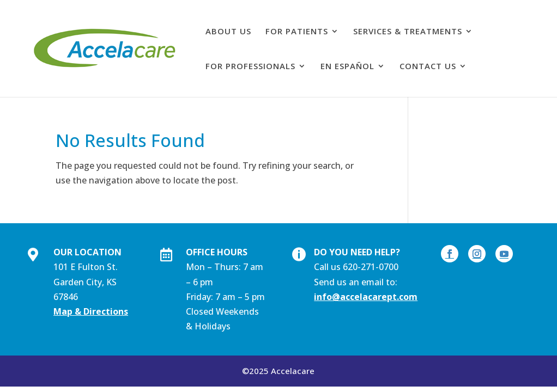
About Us (228, 31)
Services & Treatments (407, 31)
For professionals (250, 66)
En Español (347, 66)
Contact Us (427, 66)
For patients (296, 31)
